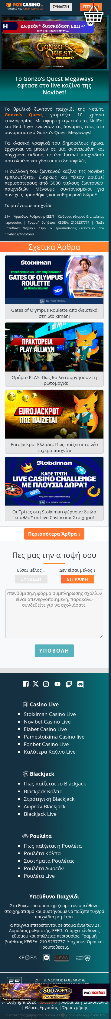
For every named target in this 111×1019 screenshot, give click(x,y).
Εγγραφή (77, 579)
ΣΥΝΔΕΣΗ (61, 7)
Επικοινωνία (96, 1002)
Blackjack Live (40, 813)
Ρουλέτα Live (39, 875)
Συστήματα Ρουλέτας (49, 860)
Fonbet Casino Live (46, 744)
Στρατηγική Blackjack (49, 798)
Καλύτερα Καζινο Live (50, 751)
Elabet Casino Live (45, 729)
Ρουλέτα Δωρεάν (44, 868)
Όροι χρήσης (75, 1007)
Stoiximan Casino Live (50, 714)
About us (70, 1002)
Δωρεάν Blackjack (45, 806)
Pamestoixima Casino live (54, 736)
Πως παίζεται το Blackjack (55, 783)
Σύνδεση (31, 579)
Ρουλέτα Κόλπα (42, 853)
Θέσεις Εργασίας (41, 1007)
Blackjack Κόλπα (43, 791)
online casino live (33, 9)
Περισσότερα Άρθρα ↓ (54, 534)
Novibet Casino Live (47, 721)
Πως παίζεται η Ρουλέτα (53, 845)
